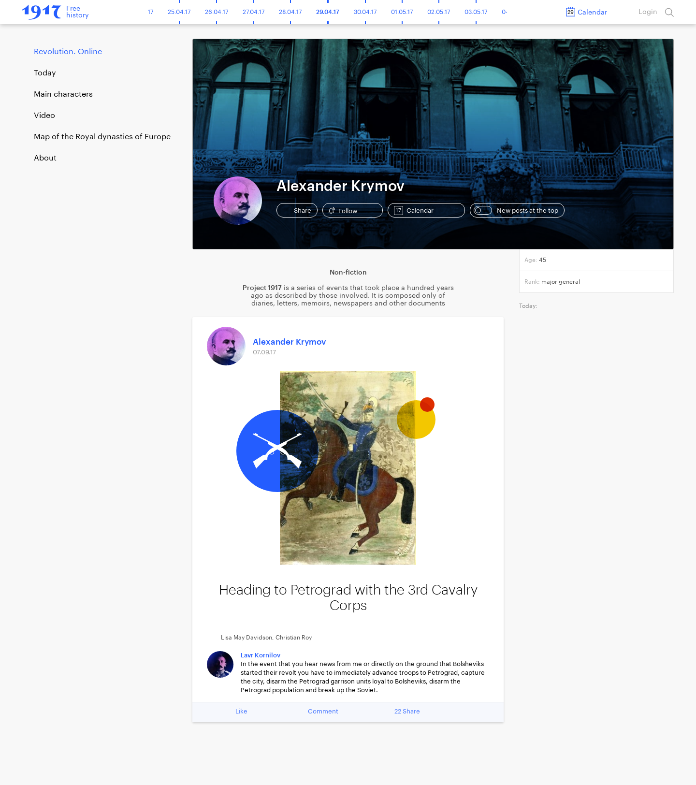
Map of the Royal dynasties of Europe (102, 137)
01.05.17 (402, 12)
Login (647, 12)
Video (44, 115)
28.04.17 (290, 12)
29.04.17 (327, 12)
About (45, 158)
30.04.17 (365, 12)
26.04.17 (216, 12)
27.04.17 (253, 12)
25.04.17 (179, 12)
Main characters (63, 94)
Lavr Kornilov (260, 655)
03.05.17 (475, 12)
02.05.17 (438, 12)
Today (45, 73)
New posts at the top (516, 210)
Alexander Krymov (289, 342)
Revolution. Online (68, 52)
